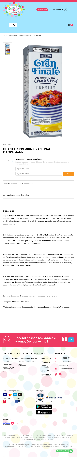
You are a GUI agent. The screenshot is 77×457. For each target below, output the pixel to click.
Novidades (23, 358)
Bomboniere (7, 361)
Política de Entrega (45, 370)
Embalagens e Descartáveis (8, 368)
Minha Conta (46, 358)
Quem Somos (32, 358)
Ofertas (21, 361)
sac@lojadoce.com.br (64, 369)
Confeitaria (7, 364)
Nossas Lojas (42, 10)
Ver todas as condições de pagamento (18, 184)
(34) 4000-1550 (63, 358)
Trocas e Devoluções (45, 366)
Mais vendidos (22, 365)
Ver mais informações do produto (16, 195)
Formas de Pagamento (45, 362)
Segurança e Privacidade (46, 375)
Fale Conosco (62, 365)
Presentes (6, 372)
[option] (44, 91)
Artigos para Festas (10, 358)
